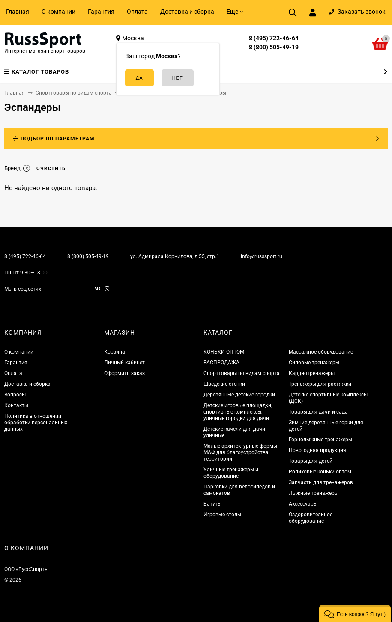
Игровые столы (222, 515)
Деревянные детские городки (239, 395)
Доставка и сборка (187, 11)
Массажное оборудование (321, 352)
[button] (355, 613)
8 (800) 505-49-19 (274, 47)
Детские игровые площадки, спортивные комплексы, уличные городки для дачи (237, 411)
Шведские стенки (224, 384)
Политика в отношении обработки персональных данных (35, 422)
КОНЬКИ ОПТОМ (223, 352)
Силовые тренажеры (314, 363)
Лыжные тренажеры (313, 493)
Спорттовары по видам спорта (241, 373)
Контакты (16, 405)
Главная (17, 11)
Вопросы (15, 395)
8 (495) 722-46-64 (274, 38)
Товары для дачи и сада (318, 412)
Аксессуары (303, 504)
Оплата (137, 11)
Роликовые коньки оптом (320, 472)
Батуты (212, 504)
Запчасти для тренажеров (321, 482)
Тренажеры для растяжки (320, 384)
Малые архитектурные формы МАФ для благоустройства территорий (240, 452)
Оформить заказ (124, 373)
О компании (58, 11)
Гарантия (101, 11)
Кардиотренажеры (312, 373)
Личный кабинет (124, 363)
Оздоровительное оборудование (310, 518)
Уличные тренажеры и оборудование (230, 473)
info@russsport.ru (261, 256)
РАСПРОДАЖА (221, 363)
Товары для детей (310, 461)
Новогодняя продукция (317, 450)
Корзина (114, 352)
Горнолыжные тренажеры (320, 440)
